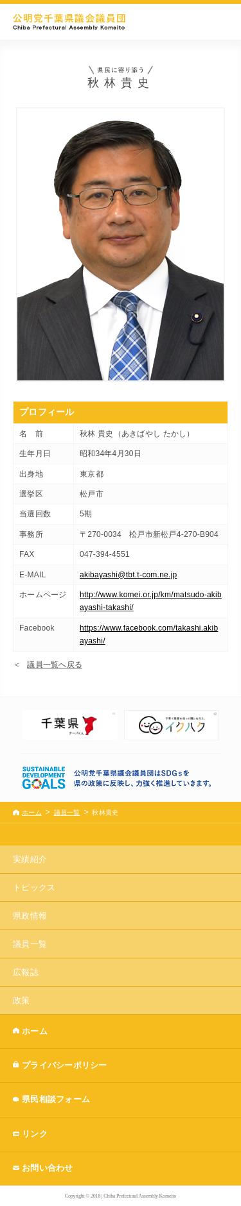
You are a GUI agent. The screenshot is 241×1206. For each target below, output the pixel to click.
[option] (70, 725)
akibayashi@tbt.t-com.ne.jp (128, 574)
